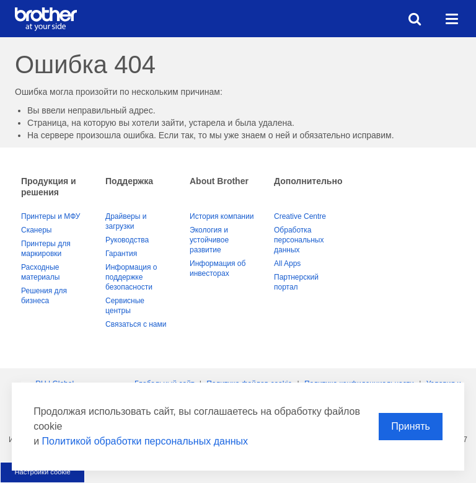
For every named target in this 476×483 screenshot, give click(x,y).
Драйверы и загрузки (125, 221)
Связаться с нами (135, 324)
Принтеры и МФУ (50, 216)
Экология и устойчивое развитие (209, 240)
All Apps (287, 263)
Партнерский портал (296, 282)
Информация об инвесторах (217, 268)
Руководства (127, 240)
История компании (221, 216)
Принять (410, 426)
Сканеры (36, 230)
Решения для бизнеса (44, 295)
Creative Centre (300, 216)
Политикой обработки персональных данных (145, 441)
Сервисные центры (124, 305)
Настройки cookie (42, 472)
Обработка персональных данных (299, 240)
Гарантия (121, 253)
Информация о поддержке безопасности (131, 277)
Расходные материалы (40, 272)
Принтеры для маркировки (46, 248)
